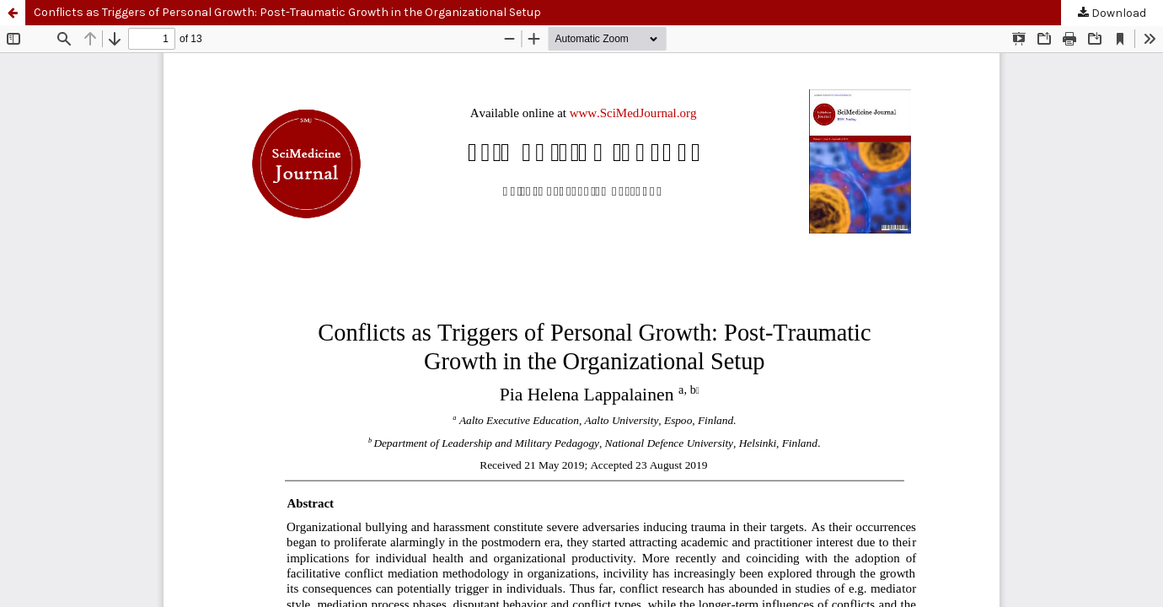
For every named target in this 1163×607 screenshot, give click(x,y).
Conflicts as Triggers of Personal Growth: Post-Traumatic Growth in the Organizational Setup (287, 12)
